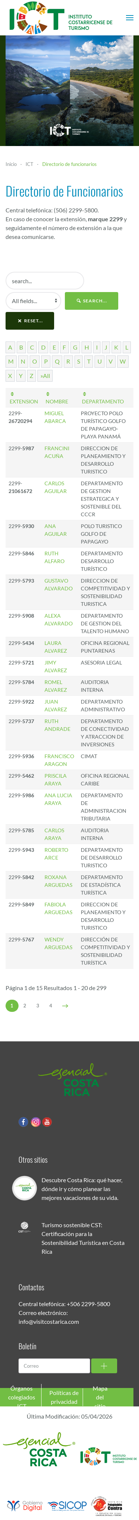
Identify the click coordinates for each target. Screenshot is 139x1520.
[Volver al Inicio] (61, 17)
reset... (30, 320)
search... (91, 300)
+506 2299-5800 (88, 1303)
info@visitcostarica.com (49, 1321)
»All (45, 375)
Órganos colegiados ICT (21, 1397)
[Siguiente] (65, 1006)
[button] (129, 17)
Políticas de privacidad (64, 1397)
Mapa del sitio (100, 1397)
